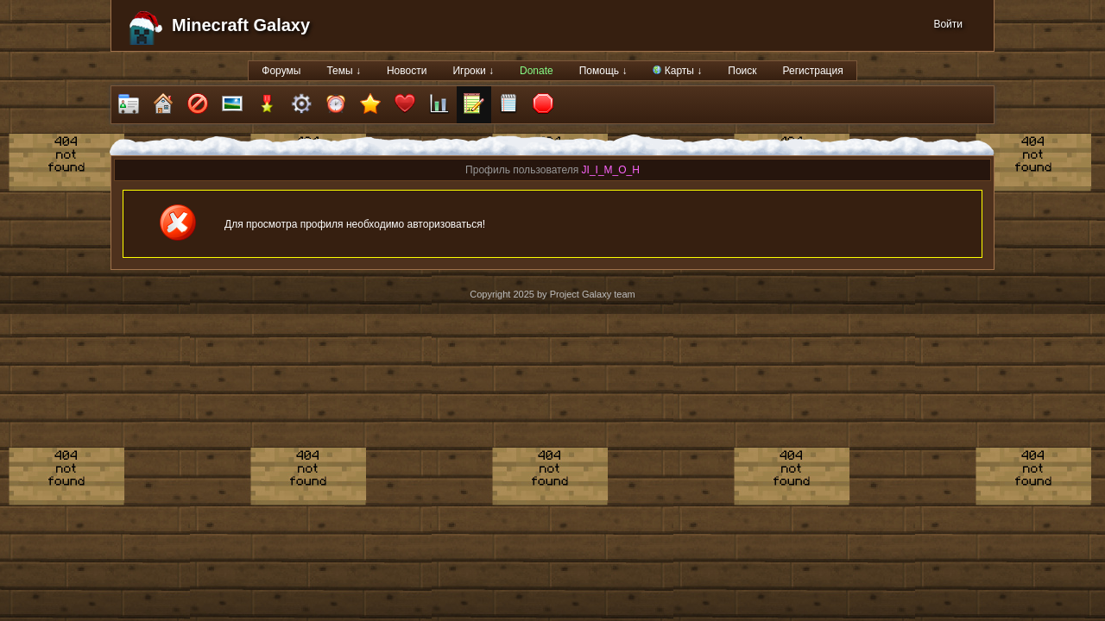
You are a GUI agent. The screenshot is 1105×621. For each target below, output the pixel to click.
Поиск (742, 71)
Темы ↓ (343, 71)
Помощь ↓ (603, 71)
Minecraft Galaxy (241, 25)
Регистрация (813, 71)
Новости (406, 71)
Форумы (281, 71)
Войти (948, 24)
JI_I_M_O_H (611, 170)
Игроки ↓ (473, 71)
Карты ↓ (677, 71)
